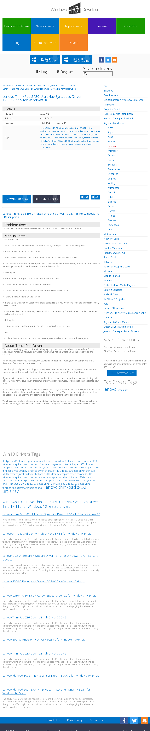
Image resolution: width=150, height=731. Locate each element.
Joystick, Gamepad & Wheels (119, 101)
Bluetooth (109, 74)
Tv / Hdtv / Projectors (115, 279)
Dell (110, 210)
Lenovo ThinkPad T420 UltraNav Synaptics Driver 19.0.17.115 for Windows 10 (51, 498)
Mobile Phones (112, 256)
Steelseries (114, 151)
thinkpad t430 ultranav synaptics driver (38, 451)
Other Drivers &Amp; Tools (118, 306)
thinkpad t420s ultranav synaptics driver (49, 448)
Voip (106, 283)
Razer (111, 142)
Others (112, 137)
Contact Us (96, 704)
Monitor (108, 261)
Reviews (65, 26)
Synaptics (79, 128)
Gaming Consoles (113, 270)
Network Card (111, 220)
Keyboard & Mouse (57, 69)
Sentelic (112, 147)
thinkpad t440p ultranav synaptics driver (23, 454)
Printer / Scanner (113, 229)
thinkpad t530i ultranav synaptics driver (41, 464)
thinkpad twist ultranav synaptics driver (48, 461)
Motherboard (111, 215)
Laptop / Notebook (114, 288)
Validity (112, 165)
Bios (106, 69)
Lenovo (71, 69)
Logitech (112, 160)
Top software (47, 26)
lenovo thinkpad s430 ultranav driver (62, 444)
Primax (112, 197)
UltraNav (70, 128)
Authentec (113, 169)
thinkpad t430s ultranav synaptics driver (22, 471)
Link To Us (53, 704)
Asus (110, 119)
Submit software (120, 26)
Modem (108, 251)
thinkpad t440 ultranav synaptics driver (65, 454)
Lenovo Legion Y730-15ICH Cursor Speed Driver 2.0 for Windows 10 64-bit (49, 579)
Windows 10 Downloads (13, 69)
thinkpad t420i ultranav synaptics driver (30, 467)
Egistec (112, 183)
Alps (110, 115)
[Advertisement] (51, 154)
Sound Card (110, 238)
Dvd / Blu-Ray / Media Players (120, 265)
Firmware (109, 87)
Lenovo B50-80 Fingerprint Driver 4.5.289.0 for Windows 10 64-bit (43, 623)
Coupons (84, 26)
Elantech (112, 124)
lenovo (110, 368)
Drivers (138, 26)
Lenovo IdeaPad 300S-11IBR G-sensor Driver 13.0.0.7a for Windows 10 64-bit (50, 659)
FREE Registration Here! (122, 352)
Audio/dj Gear (111, 274)
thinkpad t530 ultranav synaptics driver (71, 467)
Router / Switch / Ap (114, 233)
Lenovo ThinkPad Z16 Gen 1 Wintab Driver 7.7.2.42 (34, 601)
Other (111, 188)
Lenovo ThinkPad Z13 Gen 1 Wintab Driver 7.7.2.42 (34, 637)
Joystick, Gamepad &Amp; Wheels (122, 311)
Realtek (112, 201)
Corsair (112, 174)
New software (29, 26)
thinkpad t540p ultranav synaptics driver (55, 457)
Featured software (11, 26)
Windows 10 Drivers (36, 69)
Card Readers (111, 78)
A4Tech (112, 110)
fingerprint (123, 369)
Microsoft (113, 133)
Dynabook (113, 206)
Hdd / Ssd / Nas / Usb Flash (118, 97)
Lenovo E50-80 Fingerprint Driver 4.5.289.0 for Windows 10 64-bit (43, 565)
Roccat (111, 192)
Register (67, 55)
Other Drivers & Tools (116, 224)
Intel (110, 179)
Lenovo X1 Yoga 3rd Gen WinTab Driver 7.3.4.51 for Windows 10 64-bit (46, 517)
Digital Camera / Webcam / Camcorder (124, 83)
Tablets (108, 242)
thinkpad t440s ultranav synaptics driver (79, 451)
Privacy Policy (74, 704)
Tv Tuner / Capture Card (117, 247)
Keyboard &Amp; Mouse (117, 301)
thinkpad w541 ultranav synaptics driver (22, 444)
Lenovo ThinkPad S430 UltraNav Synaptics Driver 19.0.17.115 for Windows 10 (39, 72)
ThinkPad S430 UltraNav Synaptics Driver (75, 124)
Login (45, 55)
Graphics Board (112, 92)
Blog (102, 26)
